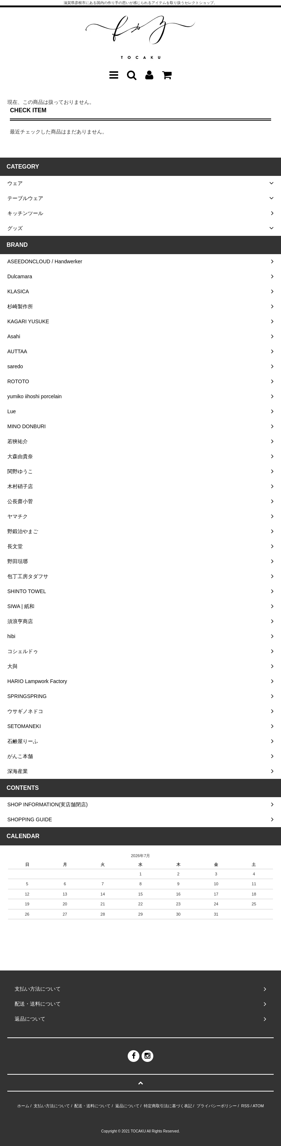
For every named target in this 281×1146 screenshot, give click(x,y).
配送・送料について (92, 1106)
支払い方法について (52, 1106)
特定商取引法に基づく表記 (168, 1106)
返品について (127, 1106)
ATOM (258, 1106)
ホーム (23, 1106)
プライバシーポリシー (216, 1106)
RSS (245, 1106)
